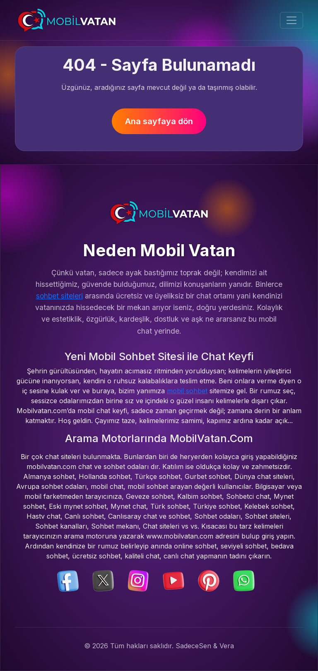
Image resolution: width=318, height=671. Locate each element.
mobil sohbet (187, 391)
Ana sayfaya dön (159, 121)
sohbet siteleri (59, 295)
